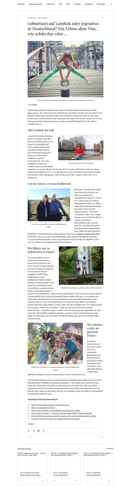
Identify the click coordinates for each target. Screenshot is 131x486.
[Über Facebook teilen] (29, 431)
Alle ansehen (110, 448)
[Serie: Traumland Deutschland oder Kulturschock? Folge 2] (98, 460)
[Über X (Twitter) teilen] (34, 431)
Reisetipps (101, 4)
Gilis (68, 4)
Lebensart (50, 4)
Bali (60, 4)
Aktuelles (21, 4)
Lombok (77, 4)
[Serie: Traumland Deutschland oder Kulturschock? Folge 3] (65, 460)
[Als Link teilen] (44, 431)
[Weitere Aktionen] (102, 18)
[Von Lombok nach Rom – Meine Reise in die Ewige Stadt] (32, 460)
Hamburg (89, 4)
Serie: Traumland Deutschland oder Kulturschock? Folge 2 (95, 473)
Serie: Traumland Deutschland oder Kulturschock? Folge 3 (62, 473)
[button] (111, 4)
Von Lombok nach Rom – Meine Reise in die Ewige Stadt (30, 473)
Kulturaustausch (35, 4)
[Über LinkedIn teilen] (39, 431)
